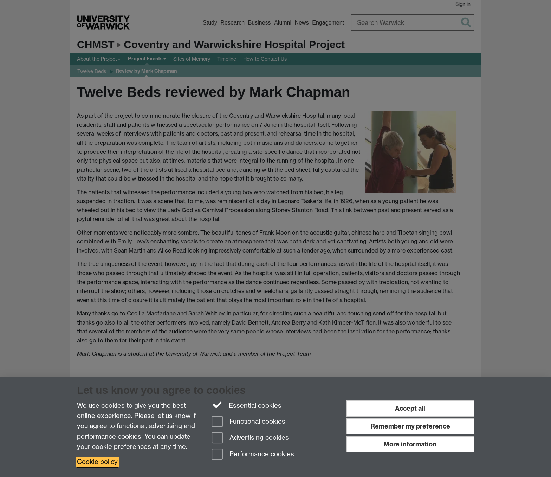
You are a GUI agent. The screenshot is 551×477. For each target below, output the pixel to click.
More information (410, 444)
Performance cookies (253, 454)
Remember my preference (410, 426)
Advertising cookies (250, 438)
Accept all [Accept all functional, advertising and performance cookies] (410, 408)
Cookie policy (97, 462)
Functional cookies (248, 422)
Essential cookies (246, 405)
